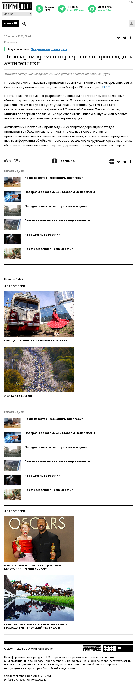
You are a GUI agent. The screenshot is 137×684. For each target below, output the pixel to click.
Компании (10, 42)
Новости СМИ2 (13, 279)
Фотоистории (14, 286)
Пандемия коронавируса (49, 49)
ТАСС (106, 87)
